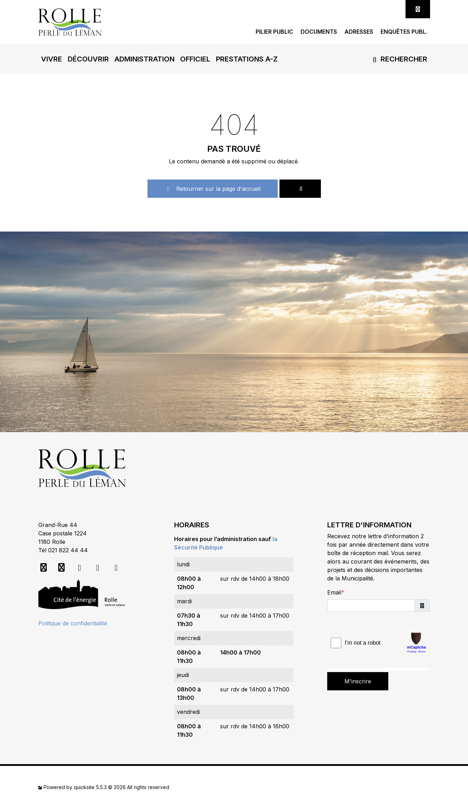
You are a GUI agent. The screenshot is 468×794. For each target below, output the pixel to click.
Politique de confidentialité (72, 623)
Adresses (358, 31)
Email (334, 592)
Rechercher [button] (398, 59)
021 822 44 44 (68, 550)
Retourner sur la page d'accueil (213, 188)
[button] (51, 59)
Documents (319, 31)
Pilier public (274, 31)
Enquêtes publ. (404, 31)
